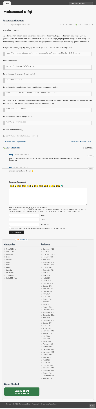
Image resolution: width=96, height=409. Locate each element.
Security (19, 136)
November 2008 (48, 332)
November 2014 (48, 266)
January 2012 (47, 308)
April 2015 (46, 260)
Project (8, 268)
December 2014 (48, 263)
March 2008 (47, 342)
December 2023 (48, 250)
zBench (43, 405)
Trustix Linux (10, 276)
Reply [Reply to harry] (91, 156)
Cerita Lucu (10, 252)
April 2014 (46, 279)
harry (11, 155)
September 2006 (49, 377)
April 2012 (46, 303)
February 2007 (48, 366)
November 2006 (48, 371)
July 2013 (46, 295)
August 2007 (47, 358)
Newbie (9, 260)
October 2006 (47, 374)
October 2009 (47, 324)
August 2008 (47, 334)
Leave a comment (84, 24)
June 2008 (46, 340)
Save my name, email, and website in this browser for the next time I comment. (39, 229)
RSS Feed (23, 240)
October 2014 (47, 268)
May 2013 (46, 297)
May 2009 (46, 326)
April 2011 (46, 318)
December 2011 (48, 311)
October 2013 (47, 287)
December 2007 (48, 350)
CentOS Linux (11, 136)
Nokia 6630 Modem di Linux (82, 142)
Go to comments (68, 24)
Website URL (45, 225)
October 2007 (47, 355)
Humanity (9, 255)
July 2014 (46, 274)
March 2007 (47, 363)
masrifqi (16, 24)
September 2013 (49, 289)
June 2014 (46, 276)
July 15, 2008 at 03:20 (20, 167)
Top (92, 406)
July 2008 (46, 337)
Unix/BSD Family (29, 136)
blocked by (22, 392)
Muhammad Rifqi (17, 12)
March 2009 (47, 329)
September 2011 (49, 316)
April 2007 (46, 361)
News (8, 263)
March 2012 (47, 305)
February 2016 (48, 258)
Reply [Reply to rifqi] (91, 168)
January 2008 (47, 347)
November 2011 (48, 313)
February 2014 (48, 284)
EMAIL (43, 221)
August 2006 (47, 379)
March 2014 (47, 281)
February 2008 (48, 345)
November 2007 (48, 353)
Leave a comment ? (13, 148)
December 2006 (48, 369)
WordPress (53, 405)
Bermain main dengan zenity (14, 142)
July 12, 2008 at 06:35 (21, 155)
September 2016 (49, 255)
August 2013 (47, 292)
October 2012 (47, 300)
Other (8, 266)
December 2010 (48, 321)
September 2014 (49, 271)
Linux (8, 258)
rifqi (10, 167)
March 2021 (47, 252)
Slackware (10, 274)
